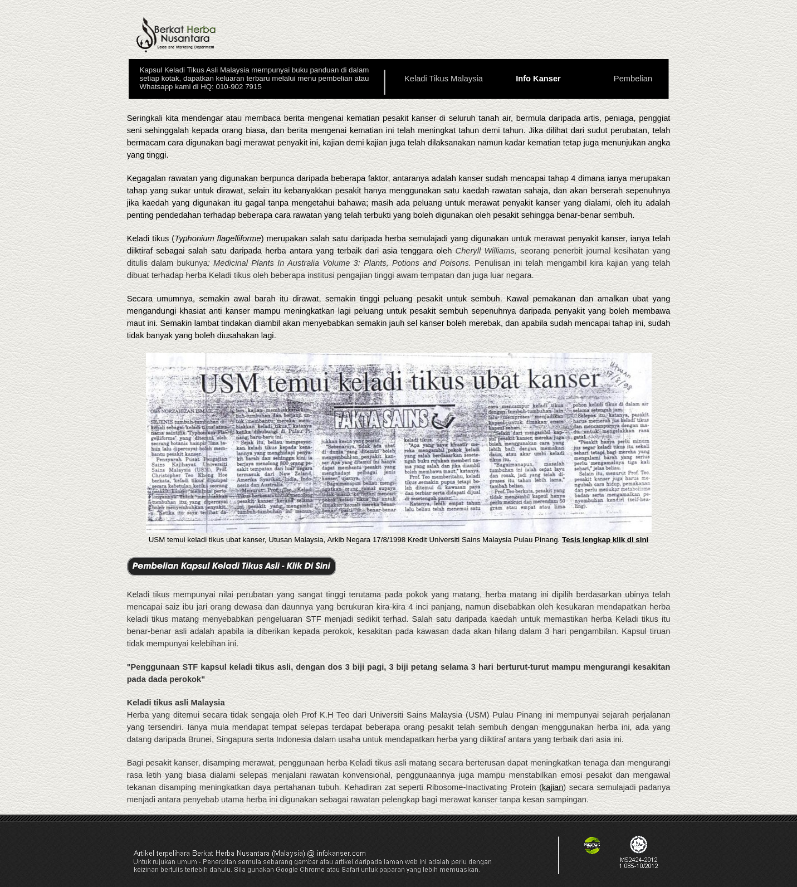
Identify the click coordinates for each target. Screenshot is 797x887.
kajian (552, 787)
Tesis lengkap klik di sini (605, 539)
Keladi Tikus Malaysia (443, 78)
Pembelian (633, 78)
